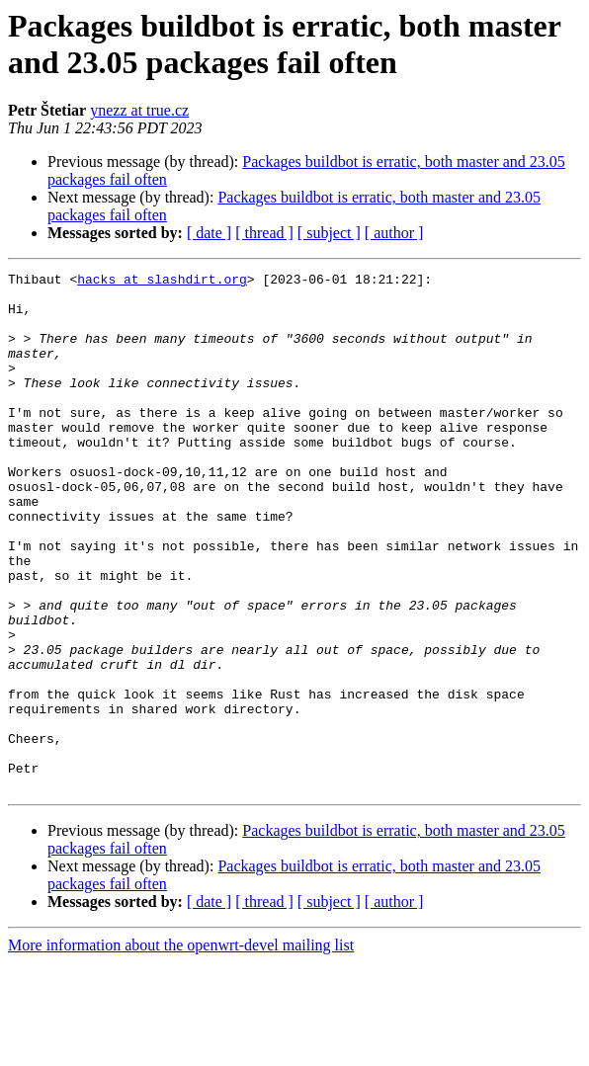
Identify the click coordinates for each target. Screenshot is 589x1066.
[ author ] (394, 232)
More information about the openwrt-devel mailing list (181, 1048)
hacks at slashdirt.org (162, 281)
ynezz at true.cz (139, 110)
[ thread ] (264, 232)
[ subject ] (329, 232)
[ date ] (209, 232)
